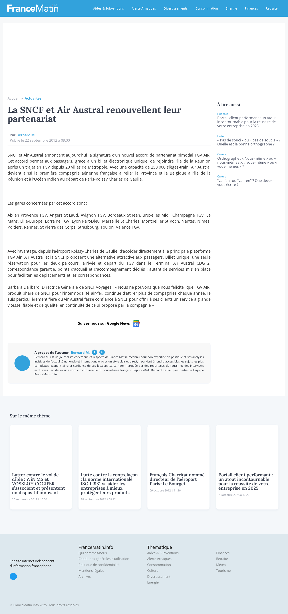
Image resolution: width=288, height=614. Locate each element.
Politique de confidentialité (99, 565)
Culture (152, 570)
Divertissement (158, 576)
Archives (85, 576)
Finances (251, 8)
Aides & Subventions (108, 8)
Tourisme (223, 570)
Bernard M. (26, 135)
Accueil (13, 98)
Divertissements (176, 8)
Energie (231, 8)
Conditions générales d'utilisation (104, 559)
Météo (221, 565)
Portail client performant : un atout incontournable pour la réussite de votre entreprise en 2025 (246, 121)
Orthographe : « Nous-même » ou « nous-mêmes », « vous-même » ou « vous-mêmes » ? (247, 162)
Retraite (272, 8)
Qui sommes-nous (93, 553)
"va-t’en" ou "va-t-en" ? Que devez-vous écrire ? (245, 182)
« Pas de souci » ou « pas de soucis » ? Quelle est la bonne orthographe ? (248, 142)
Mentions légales (91, 570)
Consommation (206, 8)
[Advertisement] (144, 62)
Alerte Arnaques (144, 8)
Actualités (33, 98)
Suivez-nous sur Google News (109, 323)
